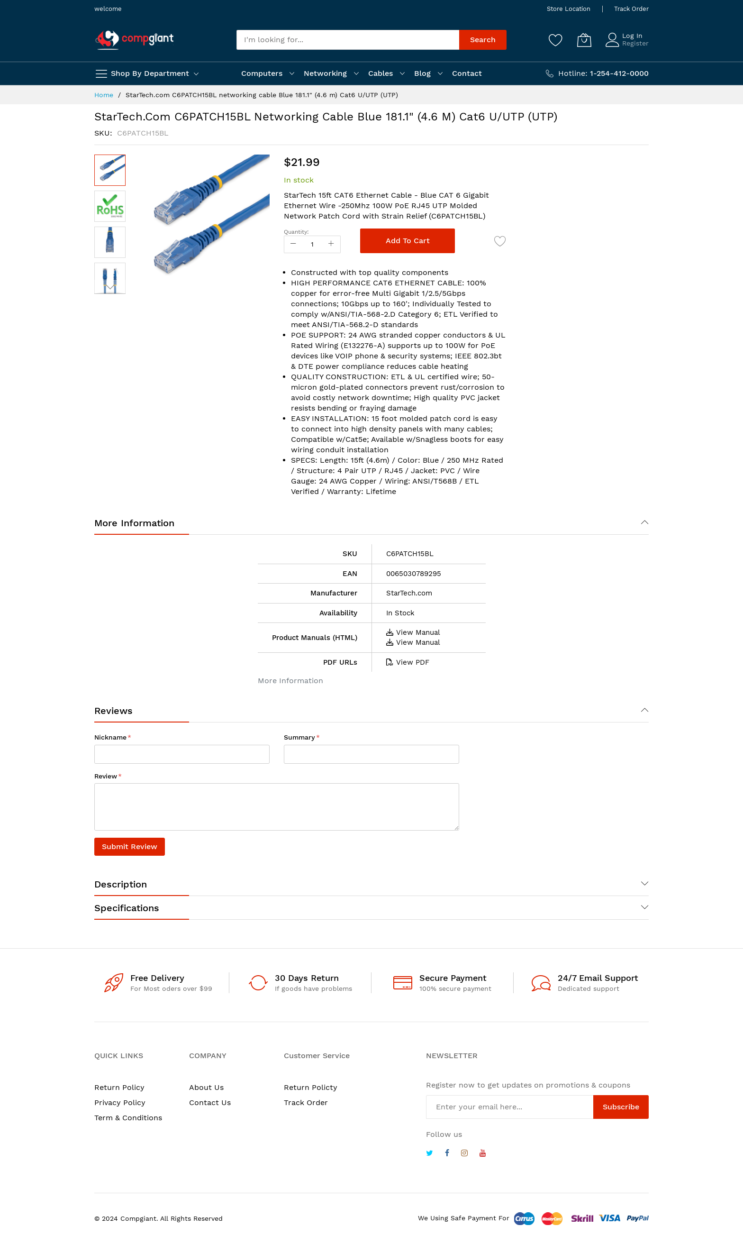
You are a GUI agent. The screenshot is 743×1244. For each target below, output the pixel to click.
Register (635, 43)
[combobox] (347, 40)
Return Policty (310, 1087)
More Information (134, 523)
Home (103, 95)
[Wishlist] (556, 40)
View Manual (413, 632)
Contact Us (210, 1102)
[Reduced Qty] (293, 244)
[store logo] (134, 40)
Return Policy (119, 1087)
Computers (261, 73)
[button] (110, 206)
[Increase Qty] (331, 244)
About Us (206, 1087)
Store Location (568, 8)
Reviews (113, 710)
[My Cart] (584, 40)
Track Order (631, 8)
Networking (325, 73)
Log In (632, 35)
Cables (380, 73)
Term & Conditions (128, 1117)
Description (120, 884)
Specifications (126, 908)
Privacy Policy (119, 1102)
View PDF (407, 662)
